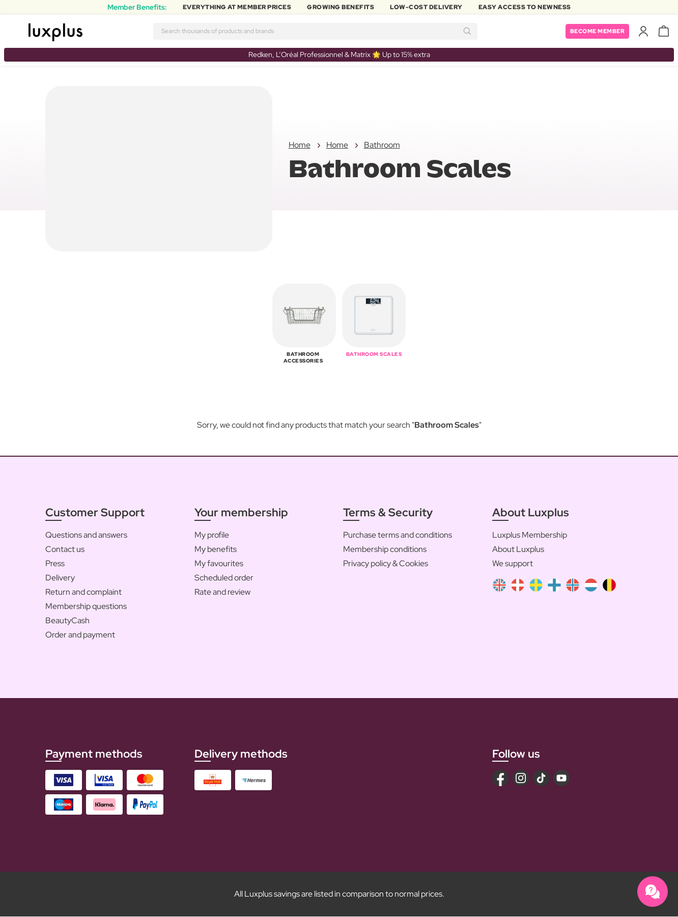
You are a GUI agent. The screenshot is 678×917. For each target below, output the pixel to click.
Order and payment (80, 634)
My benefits (215, 549)
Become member (595, 31)
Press (55, 563)
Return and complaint (83, 592)
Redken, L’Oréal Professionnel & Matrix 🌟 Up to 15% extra (339, 54)
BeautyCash (67, 620)
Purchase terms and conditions (397, 535)
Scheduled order (223, 577)
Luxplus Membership (529, 535)
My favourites (218, 563)
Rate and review (222, 592)
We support (512, 563)
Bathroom (382, 145)
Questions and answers (86, 535)
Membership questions (86, 606)
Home (299, 145)
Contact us (64, 549)
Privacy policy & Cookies (385, 563)
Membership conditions (385, 549)
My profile (211, 535)
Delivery (60, 577)
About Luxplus (518, 549)
